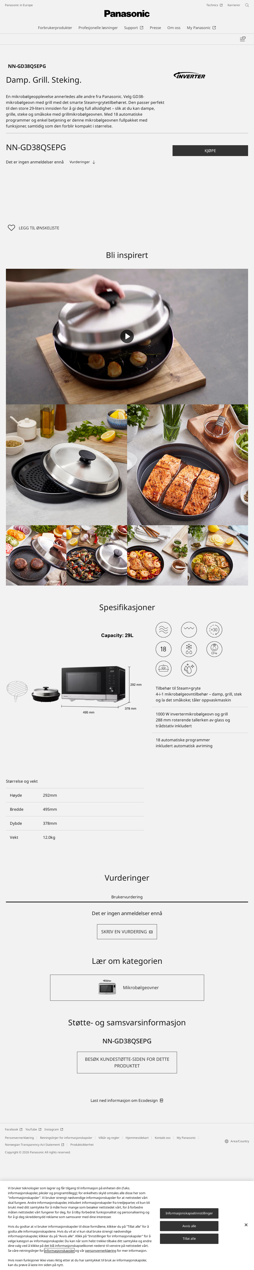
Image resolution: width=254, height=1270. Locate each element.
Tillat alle (189, 1238)
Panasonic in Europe (19, 5)
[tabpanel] (127, 1037)
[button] (210, 262)
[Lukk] (246, 1225)
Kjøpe (210, 263)
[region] (127, 1225)
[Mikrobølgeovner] (127, 1100)
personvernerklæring (100, 1250)
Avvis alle (189, 1226)
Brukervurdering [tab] (127, 1009)
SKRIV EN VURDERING (127, 1044)
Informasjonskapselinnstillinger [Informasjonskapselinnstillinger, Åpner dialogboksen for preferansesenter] (189, 1213)
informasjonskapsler (59, 1250)
